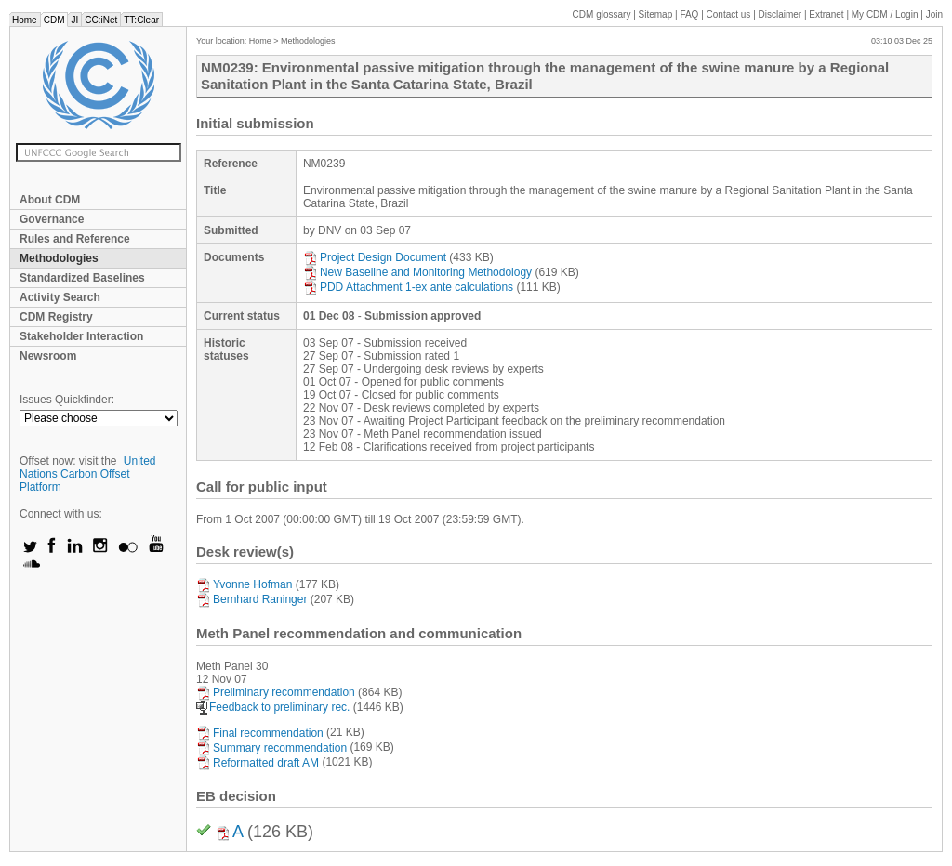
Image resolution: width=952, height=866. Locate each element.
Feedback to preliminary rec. (273, 707)
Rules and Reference (75, 238)
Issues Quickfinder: (67, 399)
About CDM (50, 199)
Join (934, 14)
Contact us (729, 14)
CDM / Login (886, 14)
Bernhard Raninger (251, 599)
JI (74, 20)
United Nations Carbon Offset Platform (88, 473)
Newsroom (48, 355)
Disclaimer (780, 14)
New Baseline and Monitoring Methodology (417, 272)
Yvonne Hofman (244, 584)
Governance (52, 219)
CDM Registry (56, 316)
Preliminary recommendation (275, 692)
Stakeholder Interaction (81, 336)
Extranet (826, 14)
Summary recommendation (271, 747)
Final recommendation (260, 733)
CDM (54, 20)
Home (24, 20)
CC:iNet (101, 20)
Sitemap (656, 14)
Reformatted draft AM (257, 762)
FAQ (689, 14)
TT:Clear (141, 20)
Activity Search (60, 297)
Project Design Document (374, 257)
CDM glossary (602, 14)
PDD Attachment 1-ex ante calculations (408, 287)
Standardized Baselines (82, 277)
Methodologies (59, 258)
